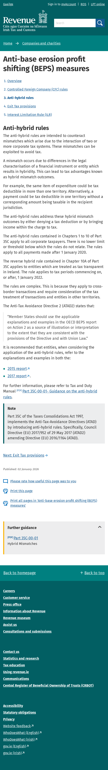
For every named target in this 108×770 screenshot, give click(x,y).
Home (7, 43)
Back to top (94, 573)
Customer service (16, 598)
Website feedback (17, 726)
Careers (9, 591)
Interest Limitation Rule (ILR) (29, 115)
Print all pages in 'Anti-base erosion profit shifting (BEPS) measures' (53, 503)
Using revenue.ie (16, 672)
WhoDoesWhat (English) (21, 733)
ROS (83, 4)
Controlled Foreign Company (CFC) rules (37, 89)
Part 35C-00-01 (26, 538)
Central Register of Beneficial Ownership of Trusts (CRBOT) (48, 685)
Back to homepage (19, 573)
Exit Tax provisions (21, 106)
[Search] (75, 23)
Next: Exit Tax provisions (23, 455)
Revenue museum (17, 618)
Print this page (21, 491)
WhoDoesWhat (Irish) (19, 740)
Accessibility (13, 706)
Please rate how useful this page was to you (43, 481)
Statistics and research (21, 658)
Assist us (10, 625)
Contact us (11, 652)
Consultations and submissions (27, 631)
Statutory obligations (19, 712)
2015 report (17, 368)
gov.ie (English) (14, 746)
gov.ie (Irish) (12, 753)
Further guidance (22, 527)
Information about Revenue (24, 611)
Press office (12, 604)
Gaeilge (8, 4)
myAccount (68, 4)
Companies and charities (41, 43)
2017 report (17, 376)
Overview (14, 81)
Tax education (14, 665)
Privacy (9, 719)
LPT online (98, 4)
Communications (16, 679)
